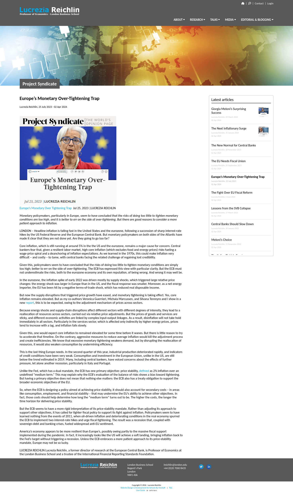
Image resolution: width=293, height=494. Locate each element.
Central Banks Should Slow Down (241, 227)
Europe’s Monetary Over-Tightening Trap (241, 180)
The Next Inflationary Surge (241, 131)
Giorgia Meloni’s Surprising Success (241, 114)
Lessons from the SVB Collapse (241, 211)
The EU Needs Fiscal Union (241, 164)
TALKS (215, 20)
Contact (259, 3)
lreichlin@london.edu (175, 465)
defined (144, 371)
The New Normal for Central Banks (241, 148)
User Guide (140, 490)
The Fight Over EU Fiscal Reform (241, 196)
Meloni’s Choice (241, 243)
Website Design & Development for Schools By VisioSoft (143, 487)
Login (270, 3)
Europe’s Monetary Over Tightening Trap (46, 208)
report (30, 303)
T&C (170, 487)
